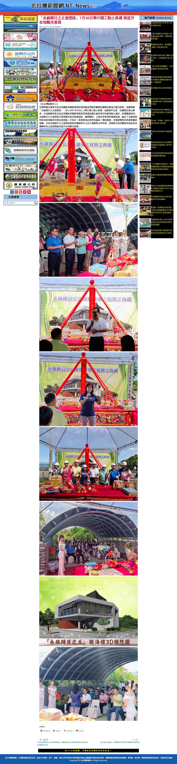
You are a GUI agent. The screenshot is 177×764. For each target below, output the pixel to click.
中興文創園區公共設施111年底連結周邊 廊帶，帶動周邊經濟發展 (162, 36)
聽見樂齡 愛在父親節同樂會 (161, 88)
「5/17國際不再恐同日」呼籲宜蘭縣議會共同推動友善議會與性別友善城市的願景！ (162, 166)
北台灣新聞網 (56, 27)
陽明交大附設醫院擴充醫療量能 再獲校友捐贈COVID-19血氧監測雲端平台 (162, 188)
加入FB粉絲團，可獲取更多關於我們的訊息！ (88, 751)
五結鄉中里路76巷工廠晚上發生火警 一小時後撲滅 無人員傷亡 (162, 57)
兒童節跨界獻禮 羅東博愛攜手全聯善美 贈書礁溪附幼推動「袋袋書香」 (161, 79)
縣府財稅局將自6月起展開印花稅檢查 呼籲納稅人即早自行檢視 (161, 144)
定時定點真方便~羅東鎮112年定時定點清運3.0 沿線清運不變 (162, 112)
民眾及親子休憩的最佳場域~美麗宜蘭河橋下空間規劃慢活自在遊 (162, 101)
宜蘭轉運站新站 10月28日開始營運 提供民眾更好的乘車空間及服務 (161, 222)
